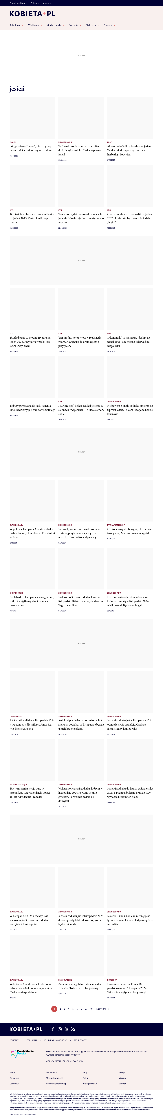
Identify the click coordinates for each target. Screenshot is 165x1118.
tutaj (34, 1114)
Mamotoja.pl (51, 1072)
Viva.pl (122, 1072)
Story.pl (122, 1083)
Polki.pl (85, 1078)
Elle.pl (12, 1072)
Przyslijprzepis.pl (89, 1083)
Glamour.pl (14, 1078)
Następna (101, 1009)
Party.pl (85, 1072)
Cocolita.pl (14, 1083)
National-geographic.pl (56, 1083)
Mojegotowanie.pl (54, 1078)
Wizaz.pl (122, 1078)
